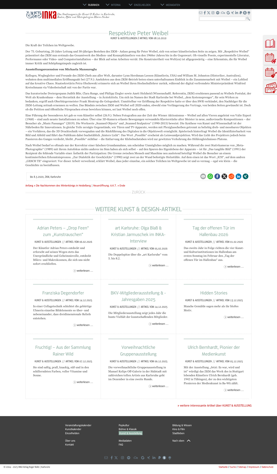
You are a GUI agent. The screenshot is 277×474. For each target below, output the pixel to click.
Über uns (70, 440)
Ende (122, 185)
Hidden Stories (213, 292)
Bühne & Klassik (128, 429)
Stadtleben (178, 433)
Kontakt (69, 444)
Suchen (249, 19)
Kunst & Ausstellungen (48, 241)
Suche (233, 466)
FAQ (121, 444)
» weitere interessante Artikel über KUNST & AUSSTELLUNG (215, 405)
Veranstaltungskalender (78, 425)
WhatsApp (210, 176)
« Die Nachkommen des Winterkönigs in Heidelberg (63, 185)
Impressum (254, 466)
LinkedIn (238, 176)
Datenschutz (267, 466)
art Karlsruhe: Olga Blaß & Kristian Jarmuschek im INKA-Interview (138, 234)
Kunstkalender (73, 429)
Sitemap (242, 466)
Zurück (138, 192)
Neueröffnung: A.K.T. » (106, 185)
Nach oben (178, 440)
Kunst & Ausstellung (130, 433)
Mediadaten (125, 440)
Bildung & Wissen (182, 425)
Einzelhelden (72, 433)
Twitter (224, 176)
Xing (245, 176)
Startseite (223, 466)
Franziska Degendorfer (63, 292)
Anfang (29, 185)
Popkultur (124, 425)
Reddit (231, 176)
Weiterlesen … (85, 270)
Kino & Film (178, 429)
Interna (115, 4)
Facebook (217, 176)
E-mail (203, 176)
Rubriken (93, 4)
